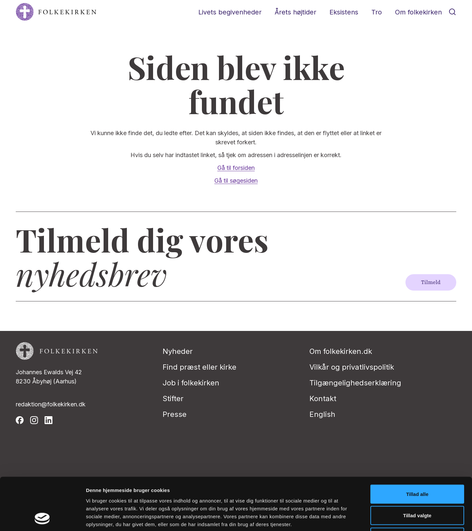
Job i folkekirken (191, 383)
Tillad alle (417, 445)
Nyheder (178, 351)
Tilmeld (431, 282)
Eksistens (343, 12)
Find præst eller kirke (199, 367)
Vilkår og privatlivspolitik (351, 367)
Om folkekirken (418, 12)
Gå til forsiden (236, 167)
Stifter (173, 398)
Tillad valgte (417, 466)
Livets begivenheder (230, 12)
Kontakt (322, 398)
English (322, 414)
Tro (376, 12)
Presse (175, 414)
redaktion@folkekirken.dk (51, 404)
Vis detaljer (340, 518)
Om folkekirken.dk (340, 351)
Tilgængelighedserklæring (355, 383)
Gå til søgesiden (236, 180)
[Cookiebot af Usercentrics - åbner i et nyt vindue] (42, 518)
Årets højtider (295, 12)
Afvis (417, 488)
